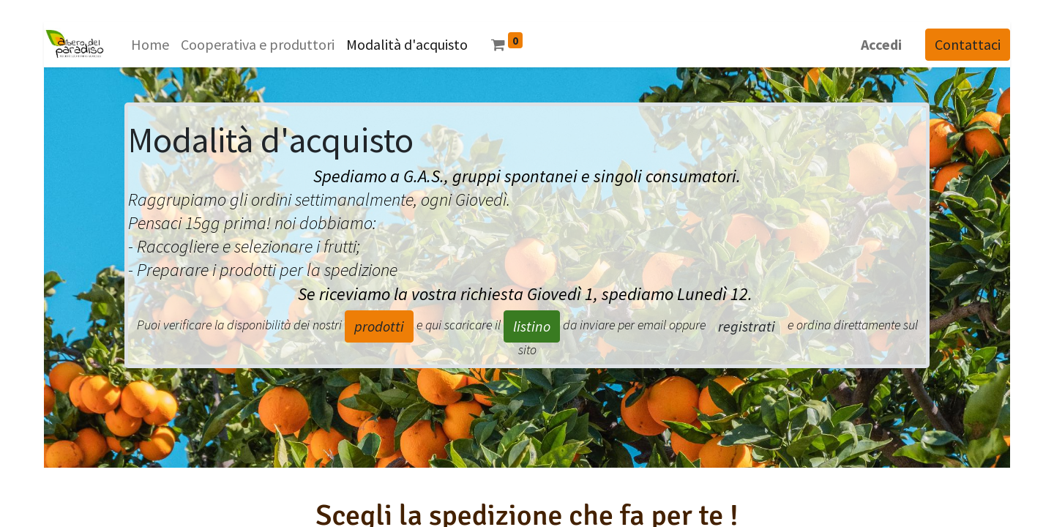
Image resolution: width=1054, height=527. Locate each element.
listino (531, 326)
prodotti (379, 326)
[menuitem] (150, 44)
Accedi (881, 44)
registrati (746, 326)
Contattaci (968, 44)
